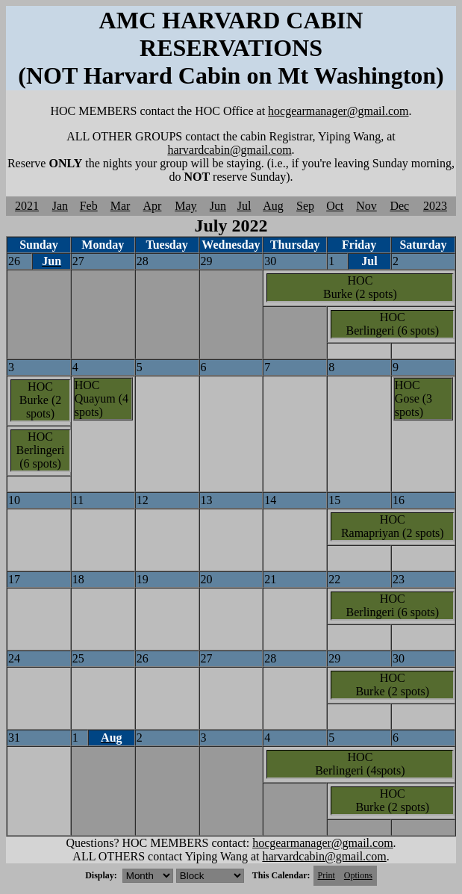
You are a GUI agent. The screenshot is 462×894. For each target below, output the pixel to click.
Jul (244, 205)
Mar (120, 205)
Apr (152, 205)
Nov (366, 205)
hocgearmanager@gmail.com (338, 111)
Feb (89, 205)
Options (358, 875)
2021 (27, 205)
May (185, 205)
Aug (273, 205)
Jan (60, 205)
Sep (305, 205)
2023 (435, 205)
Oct (334, 205)
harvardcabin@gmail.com (229, 149)
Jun (218, 205)
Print (326, 875)
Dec (399, 205)
